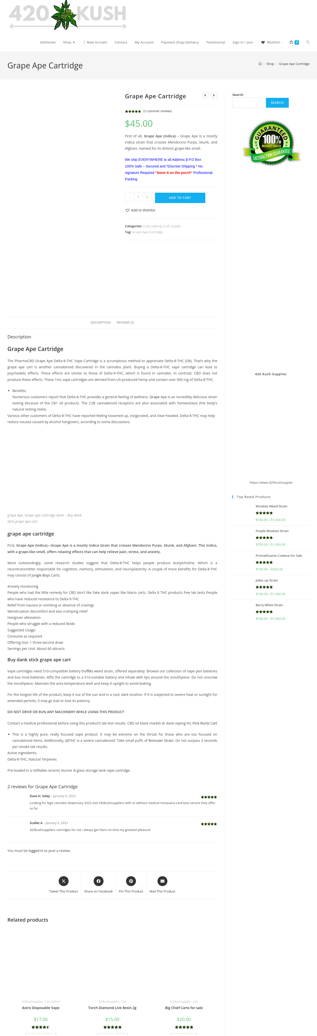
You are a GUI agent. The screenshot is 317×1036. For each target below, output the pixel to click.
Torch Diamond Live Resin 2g (112, 947)
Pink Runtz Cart (204, 662)
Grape (154, 336)
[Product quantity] (138, 196)
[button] (140, 210)
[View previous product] (205, 95)
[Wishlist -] (271, 42)
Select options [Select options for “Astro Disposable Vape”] (41, 976)
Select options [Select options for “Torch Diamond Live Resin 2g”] (112, 976)
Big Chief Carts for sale (184, 947)
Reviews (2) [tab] (125, 262)
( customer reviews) (157, 111)
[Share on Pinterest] (131, 824)
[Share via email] (162, 824)
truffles (87, 610)
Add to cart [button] (184, 976)
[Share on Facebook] (98, 824)
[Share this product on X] (63, 824)
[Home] (260, 64)
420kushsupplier (32, 941)
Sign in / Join (243, 42)
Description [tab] (101, 262)
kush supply (172, 226)
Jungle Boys (40, 514)
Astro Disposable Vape (40, 947)
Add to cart (180, 198)
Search (237, 94)
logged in (35, 790)
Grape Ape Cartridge (294, 64)
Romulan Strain (161, 680)
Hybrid (156, 226)
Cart (146, 226)
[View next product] (213, 95)
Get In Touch (275, 1013)
